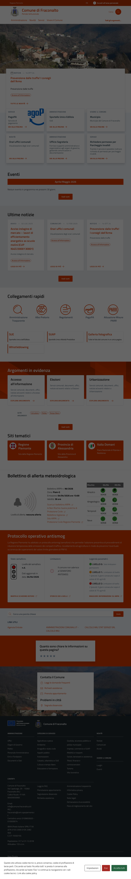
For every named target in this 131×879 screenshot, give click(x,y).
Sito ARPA (53, 518)
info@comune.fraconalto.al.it (19, 806)
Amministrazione (19, 20)
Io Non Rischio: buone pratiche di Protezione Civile (62, 509)
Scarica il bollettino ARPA (60, 504)
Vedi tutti (65, 196)
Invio (118, 613)
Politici (10, 748)
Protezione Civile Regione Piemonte (65, 522)
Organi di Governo (15, 744)
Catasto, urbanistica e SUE (48, 760)
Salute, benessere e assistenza (79, 756)
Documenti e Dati (15, 760)
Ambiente (41, 744)
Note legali (71, 798)
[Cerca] (118, 12)
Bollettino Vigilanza (57, 515)
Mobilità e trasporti (74, 752)
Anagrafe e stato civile (46, 748)
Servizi (41, 20)
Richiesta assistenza (45, 798)
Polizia (44, 413)
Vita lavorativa (73, 772)
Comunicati (101, 744)
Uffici (10, 740)
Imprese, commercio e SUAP (78, 748)
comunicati (55, 223)
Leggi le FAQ (42, 786)
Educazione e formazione (47, 768)
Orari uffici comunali (62, 229)
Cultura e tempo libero (46, 764)
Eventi (99, 769)
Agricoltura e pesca (45, 740)
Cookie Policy (72, 794)
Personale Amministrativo (18, 752)
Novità (32, 20)
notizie (93, 223)
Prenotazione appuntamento (49, 790)
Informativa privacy (75, 790)
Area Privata (13, 856)
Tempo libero (54, 413)
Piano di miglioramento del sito (79, 805)
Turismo (70, 768)
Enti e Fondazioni (15, 756)
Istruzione (35, 413)
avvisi (13, 223)
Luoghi (99, 765)
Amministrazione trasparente (79, 786)
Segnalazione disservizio (47, 794)
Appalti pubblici (43, 752)
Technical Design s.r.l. (24, 871)
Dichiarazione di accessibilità (78, 802)
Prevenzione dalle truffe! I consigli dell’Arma (104, 231)
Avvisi (99, 748)
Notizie (99, 740)
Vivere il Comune (55, 20)
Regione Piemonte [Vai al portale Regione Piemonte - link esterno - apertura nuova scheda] (16, 3)
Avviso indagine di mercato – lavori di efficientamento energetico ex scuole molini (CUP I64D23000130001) (23, 239)
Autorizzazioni (43, 756)
